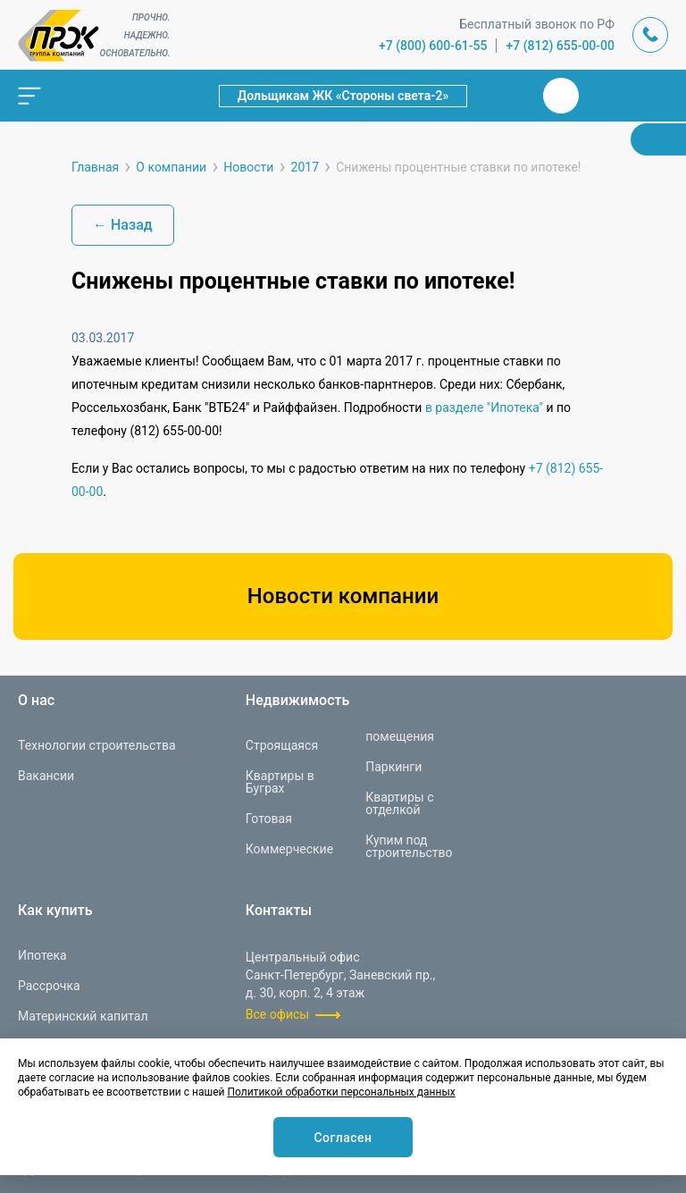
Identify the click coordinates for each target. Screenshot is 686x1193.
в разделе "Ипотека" (484, 407)
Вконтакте (561, 95)
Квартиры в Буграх (280, 782)
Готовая (269, 818)
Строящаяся (282, 745)
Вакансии (46, 776)
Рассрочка (49, 986)
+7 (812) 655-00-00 (560, 45)
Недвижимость (297, 700)
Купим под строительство (408, 846)
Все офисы (277, 1014)
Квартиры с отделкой (399, 803)
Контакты (279, 910)
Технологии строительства (97, 745)
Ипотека (42, 955)
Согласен (343, 1137)
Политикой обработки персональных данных (341, 1092)
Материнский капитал (83, 1016)
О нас (36, 700)
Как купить (55, 910)
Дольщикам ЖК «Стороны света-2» (343, 95)
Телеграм (604, 95)
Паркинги (393, 767)
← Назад (123, 224)
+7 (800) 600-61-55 (433, 45)
